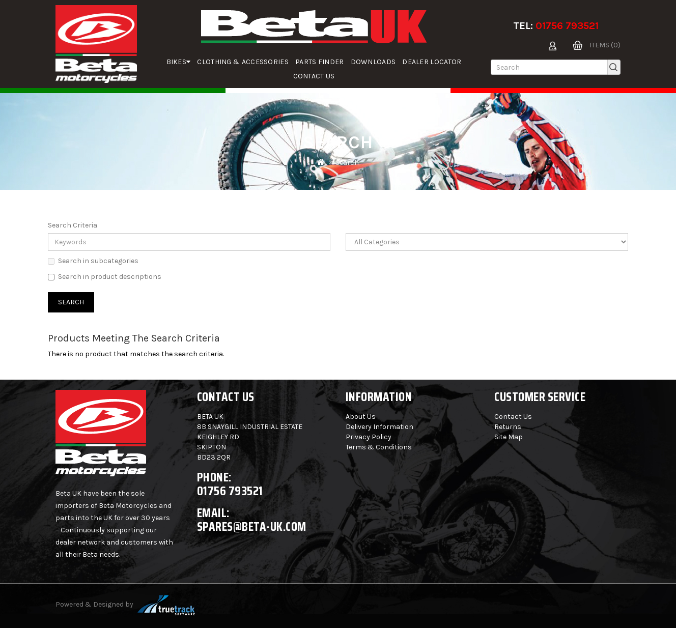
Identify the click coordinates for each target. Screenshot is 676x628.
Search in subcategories (93, 260)
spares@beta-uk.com (251, 526)
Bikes (178, 62)
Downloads (373, 62)
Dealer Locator (431, 62)
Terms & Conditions (379, 447)
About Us (361, 416)
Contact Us (314, 76)
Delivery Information (379, 426)
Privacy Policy (368, 437)
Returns (507, 426)
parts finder (319, 62)
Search (347, 162)
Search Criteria (72, 225)
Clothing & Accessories (243, 62)
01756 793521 (567, 26)
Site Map (508, 437)
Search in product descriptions (104, 276)
